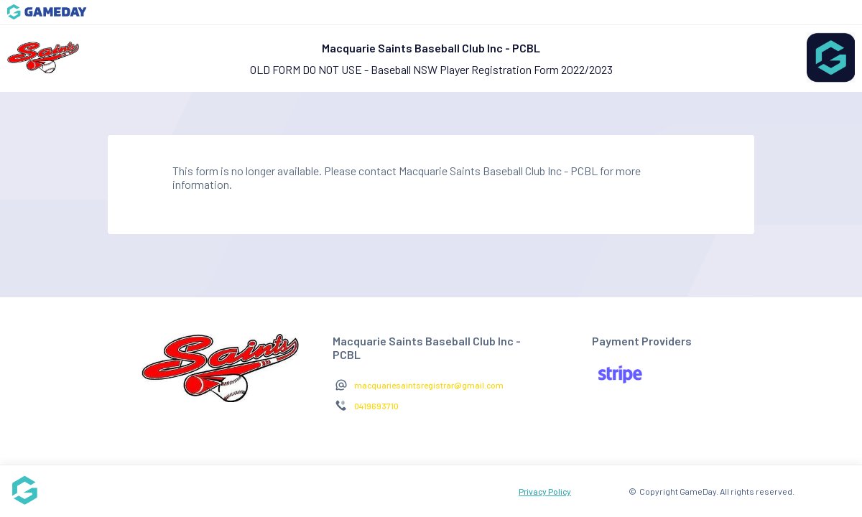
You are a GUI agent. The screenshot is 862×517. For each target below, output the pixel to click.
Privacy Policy (545, 491)
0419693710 (376, 406)
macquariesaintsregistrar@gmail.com (429, 385)
